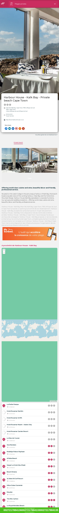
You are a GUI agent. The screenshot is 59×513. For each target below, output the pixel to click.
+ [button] (4, 250)
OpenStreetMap (53, 400)
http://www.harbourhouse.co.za (15, 119)
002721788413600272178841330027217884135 (31, 510)
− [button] (4, 252)
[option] (29, 165)
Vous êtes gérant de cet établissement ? (46, 134)
